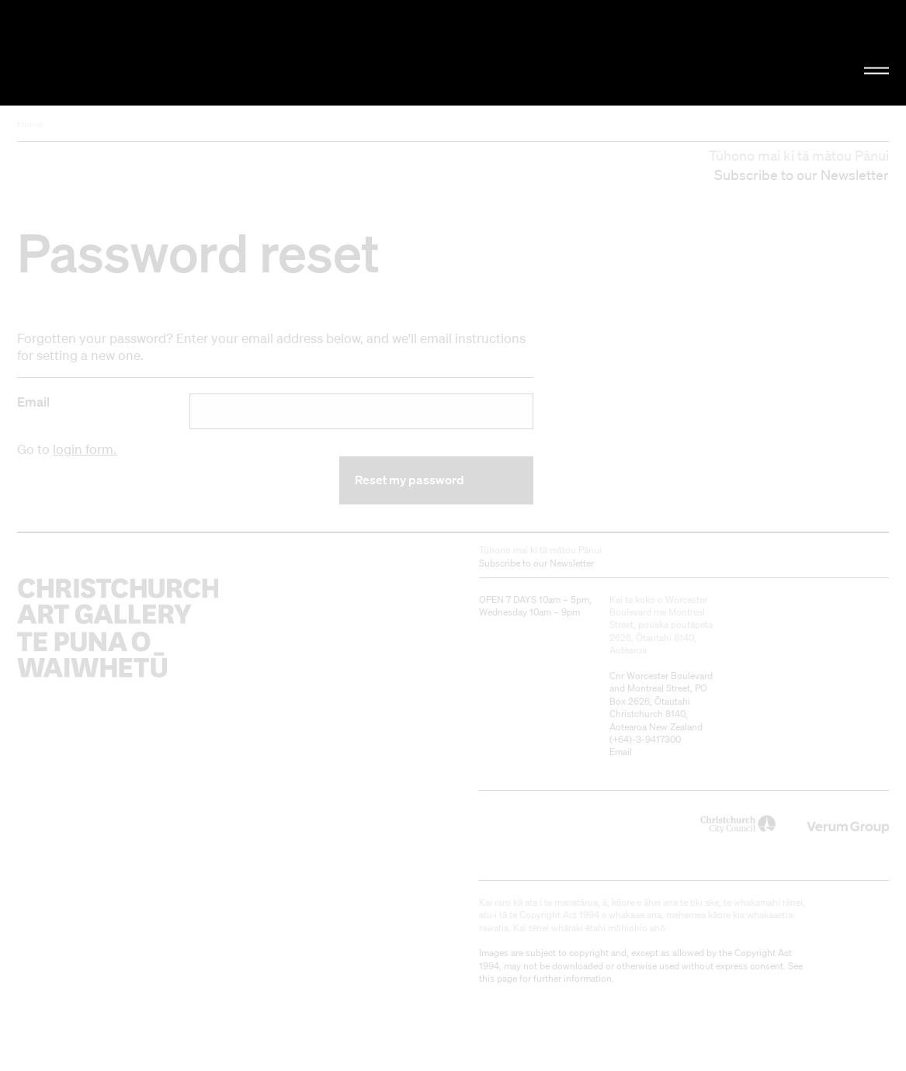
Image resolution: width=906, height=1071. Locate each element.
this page (498, 978)
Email (33, 401)
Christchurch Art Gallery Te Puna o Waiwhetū (152, 52)
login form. (84, 449)
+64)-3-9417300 (647, 739)
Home (29, 123)
